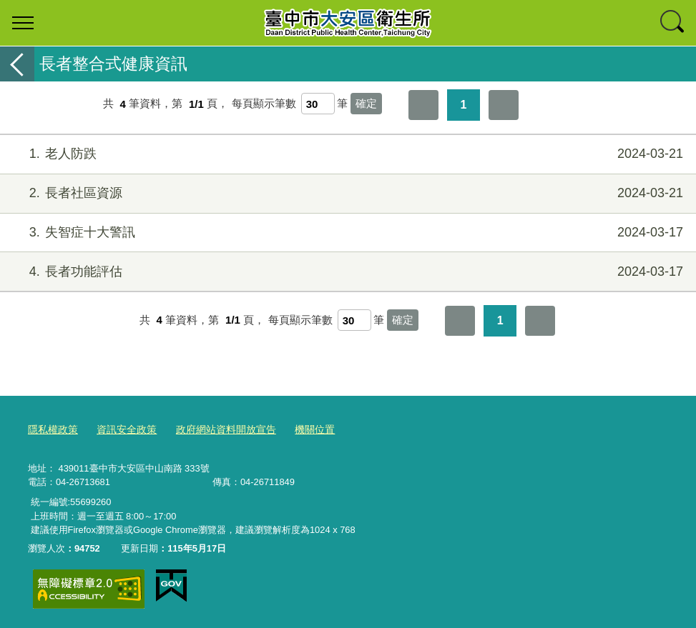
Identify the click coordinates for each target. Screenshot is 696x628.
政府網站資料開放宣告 (214, 428)
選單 (23, 23)
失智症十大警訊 (346, 232)
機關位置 (298, 428)
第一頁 (423, 105)
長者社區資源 (346, 193)
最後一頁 (504, 105)
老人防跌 (346, 154)
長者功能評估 (346, 271)
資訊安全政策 (121, 428)
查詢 (673, 23)
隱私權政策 (51, 428)
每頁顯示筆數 (264, 104)
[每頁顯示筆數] (318, 103)
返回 (17, 63)
